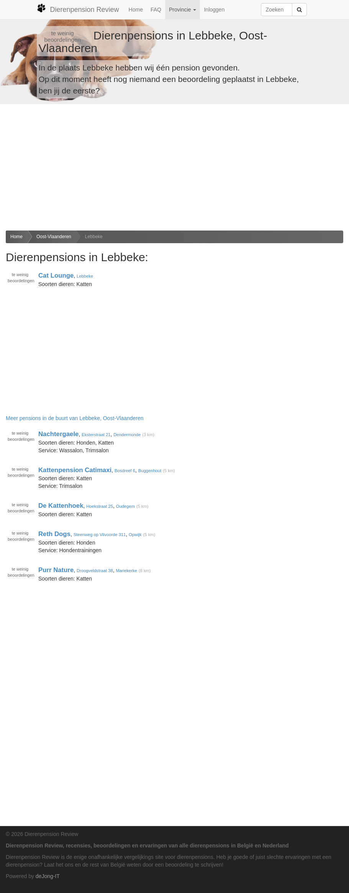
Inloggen (214, 10)
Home (136, 10)
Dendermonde (127, 434)
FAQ (156, 10)
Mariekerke (126, 570)
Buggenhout (149, 470)
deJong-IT (48, 876)
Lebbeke (94, 236)
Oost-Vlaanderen (53, 236)
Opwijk (135, 534)
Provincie (182, 10)
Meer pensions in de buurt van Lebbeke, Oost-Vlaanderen (75, 418)
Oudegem (125, 506)
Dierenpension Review (78, 8)
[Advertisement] (174, 167)
